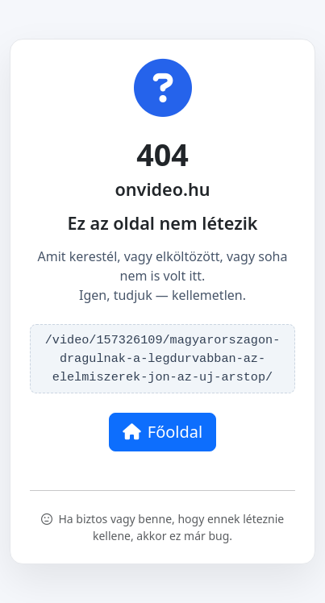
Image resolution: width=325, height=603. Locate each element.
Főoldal (162, 432)
